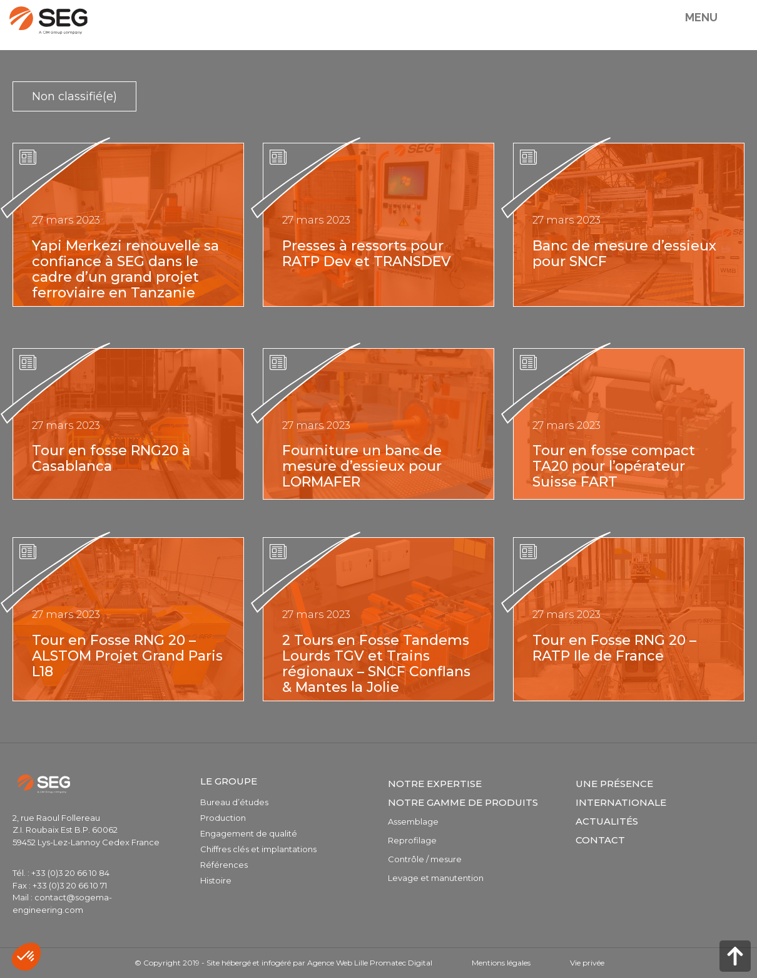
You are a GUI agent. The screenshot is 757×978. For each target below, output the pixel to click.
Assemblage (413, 821)
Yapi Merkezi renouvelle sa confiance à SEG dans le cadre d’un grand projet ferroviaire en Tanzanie (125, 269)
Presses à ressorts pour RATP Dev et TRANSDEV (366, 253)
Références (224, 865)
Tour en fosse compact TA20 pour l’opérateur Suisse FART (613, 466)
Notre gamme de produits (463, 802)
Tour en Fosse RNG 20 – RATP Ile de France (614, 648)
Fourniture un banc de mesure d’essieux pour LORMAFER (362, 466)
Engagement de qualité (248, 833)
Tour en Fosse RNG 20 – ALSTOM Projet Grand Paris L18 (127, 655)
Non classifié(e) (74, 96)
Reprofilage (412, 840)
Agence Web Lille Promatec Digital (369, 962)
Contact (600, 840)
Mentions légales (501, 962)
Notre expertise (435, 784)
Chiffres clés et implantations (258, 849)
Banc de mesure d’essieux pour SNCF (624, 253)
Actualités (607, 821)
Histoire (215, 880)
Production (223, 818)
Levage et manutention (436, 878)
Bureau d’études (234, 802)
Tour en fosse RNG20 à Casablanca (111, 458)
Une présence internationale (621, 793)
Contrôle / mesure (425, 859)
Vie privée (587, 962)
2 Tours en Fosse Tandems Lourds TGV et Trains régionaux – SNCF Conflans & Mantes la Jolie (376, 663)
